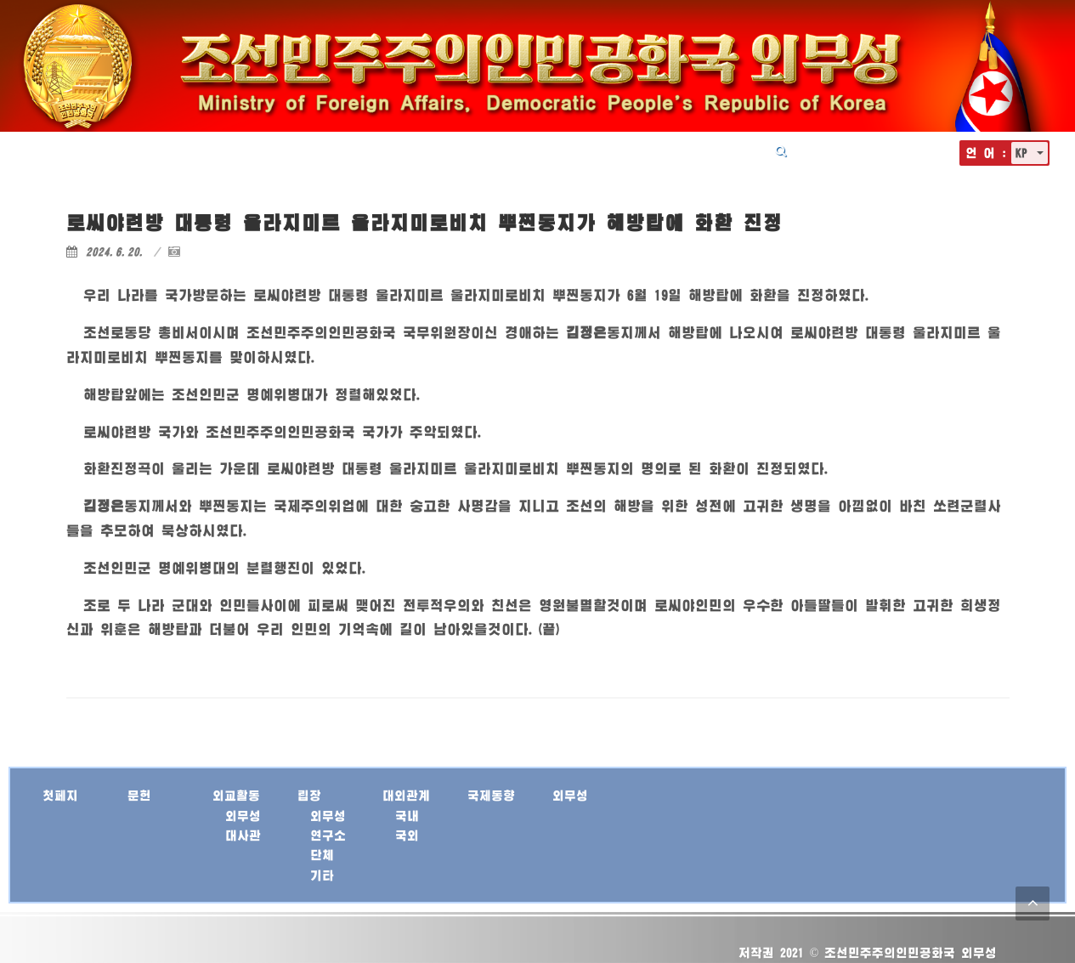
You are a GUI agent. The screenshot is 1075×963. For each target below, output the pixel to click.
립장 (517, 150)
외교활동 (454, 150)
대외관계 (579, 150)
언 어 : (986, 152)
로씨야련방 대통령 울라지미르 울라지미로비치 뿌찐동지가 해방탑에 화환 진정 (424, 222)
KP (1024, 152)
